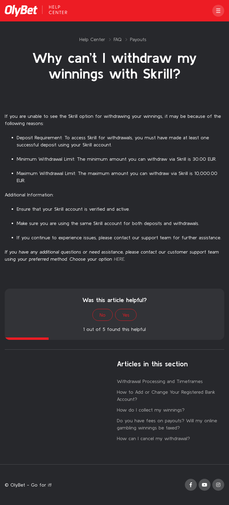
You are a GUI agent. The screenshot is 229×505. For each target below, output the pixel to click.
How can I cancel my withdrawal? (153, 438)
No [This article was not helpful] (103, 315)
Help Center (92, 39)
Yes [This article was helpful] (125, 315)
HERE (119, 259)
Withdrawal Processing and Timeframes (160, 381)
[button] (218, 11)
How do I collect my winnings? (151, 409)
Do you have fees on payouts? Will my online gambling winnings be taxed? (167, 424)
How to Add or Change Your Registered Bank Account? (166, 395)
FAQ (118, 39)
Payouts (138, 39)
